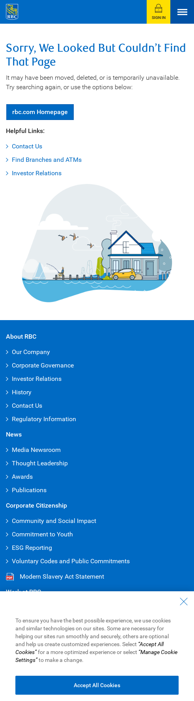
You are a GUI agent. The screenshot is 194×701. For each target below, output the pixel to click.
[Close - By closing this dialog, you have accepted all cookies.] (184, 609)
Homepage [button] (40, 112)
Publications (29, 490)
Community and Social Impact (54, 521)
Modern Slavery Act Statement (62, 576)
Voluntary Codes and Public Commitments (71, 561)
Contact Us (27, 146)
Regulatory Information (44, 419)
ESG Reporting (32, 547)
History (22, 392)
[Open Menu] (182, 12)
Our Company (31, 352)
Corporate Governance (43, 365)
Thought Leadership (40, 463)
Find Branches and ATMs (47, 159)
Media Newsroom (36, 450)
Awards (22, 476)
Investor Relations (37, 173)
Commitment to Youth (42, 534)
